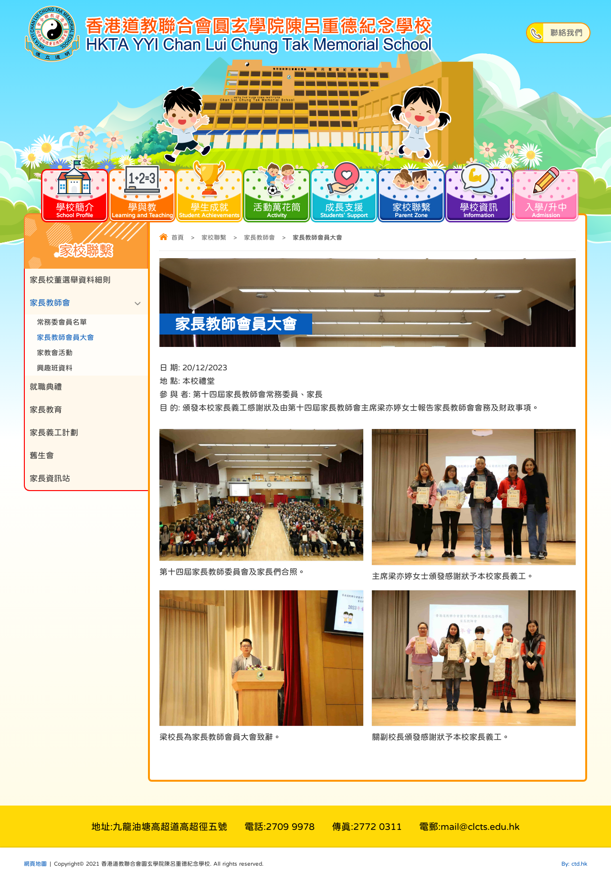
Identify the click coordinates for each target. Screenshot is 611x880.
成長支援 (344, 193)
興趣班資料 (55, 367)
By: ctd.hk (574, 864)
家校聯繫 (411, 193)
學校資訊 (478, 193)
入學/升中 (545, 193)
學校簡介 (74, 193)
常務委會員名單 (62, 321)
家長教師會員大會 (65, 337)
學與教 (142, 193)
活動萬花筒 (276, 193)
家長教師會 (259, 237)
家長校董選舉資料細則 (70, 280)
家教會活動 (55, 352)
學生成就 (209, 193)
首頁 (177, 237)
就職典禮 (46, 387)
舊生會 (42, 455)
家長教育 (46, 410)
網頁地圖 (35, 864)
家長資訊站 (50, 478)
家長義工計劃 (54, 433)
